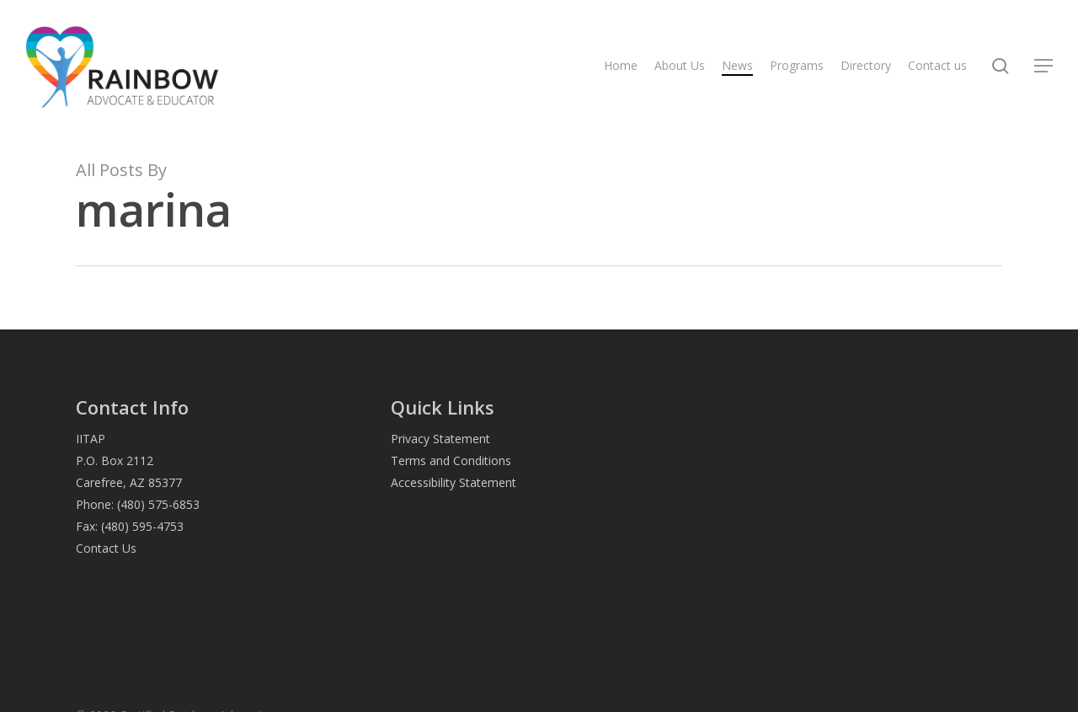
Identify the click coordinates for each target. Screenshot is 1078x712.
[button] (1044, 66)
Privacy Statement (440, 439)
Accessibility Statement (453, 482)
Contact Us (106, 548)
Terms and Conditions (451, 460)
